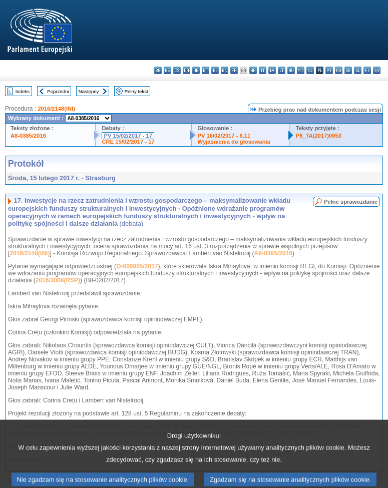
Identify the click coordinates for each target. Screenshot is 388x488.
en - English (224, 70)
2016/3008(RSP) (58, 280)
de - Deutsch (196, 70)
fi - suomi (367, 70)
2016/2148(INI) (56, 109)
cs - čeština (177, 70)
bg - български (158, 70)
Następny (89, 91)
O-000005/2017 (137, 266)
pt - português (329, 70)
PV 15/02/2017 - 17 (128, 136)
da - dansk (186, 70)
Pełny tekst (136, 91)
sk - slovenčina (348, 70)
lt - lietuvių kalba (281, 70)
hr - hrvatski (253, 70)
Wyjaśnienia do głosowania (234, 142)
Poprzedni (58, 91)
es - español (167, 70)
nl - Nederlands (310, 70)
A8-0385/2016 (28, 136)
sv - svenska (376, 70)
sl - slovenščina (357, 70)
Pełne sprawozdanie (350, 202)
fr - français (234, 70)
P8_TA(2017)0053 (318, 136)
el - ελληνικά (215, 70)
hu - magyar (291, 70)
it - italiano (262, 70)
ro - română (338, 70)
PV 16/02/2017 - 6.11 (224, 136)
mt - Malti (300, 70)
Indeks (23, 91)
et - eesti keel (205, 70)
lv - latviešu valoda (272, 70)
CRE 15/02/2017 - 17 (128, 142)
